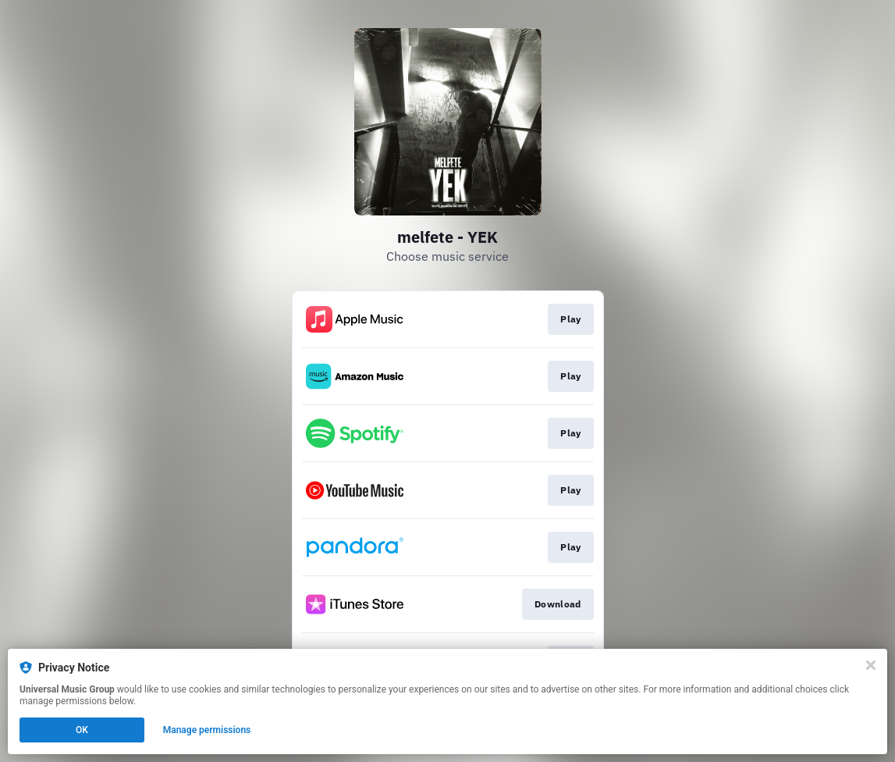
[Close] (870, 665)
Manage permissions (207, 730)
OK (82, 730)
